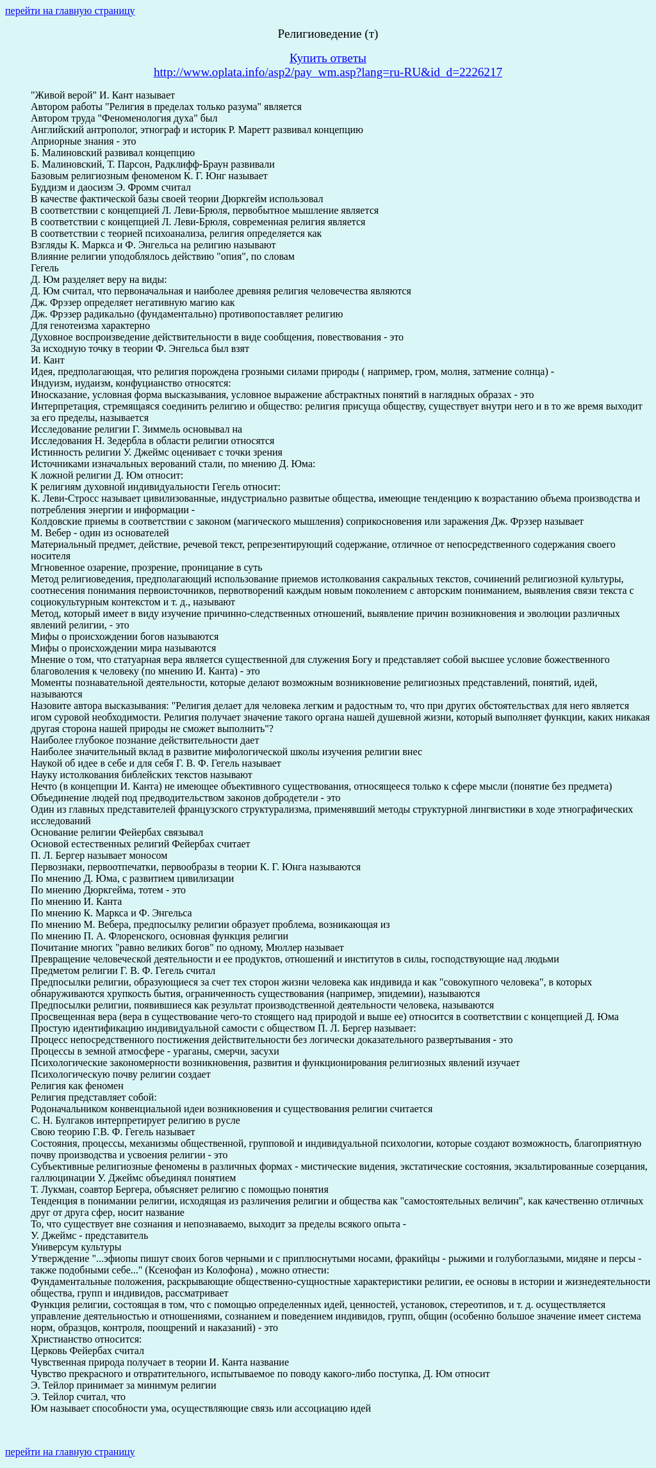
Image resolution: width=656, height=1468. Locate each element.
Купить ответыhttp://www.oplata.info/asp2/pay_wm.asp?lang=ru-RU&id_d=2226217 (328, 65)
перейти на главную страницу (70, 10)
